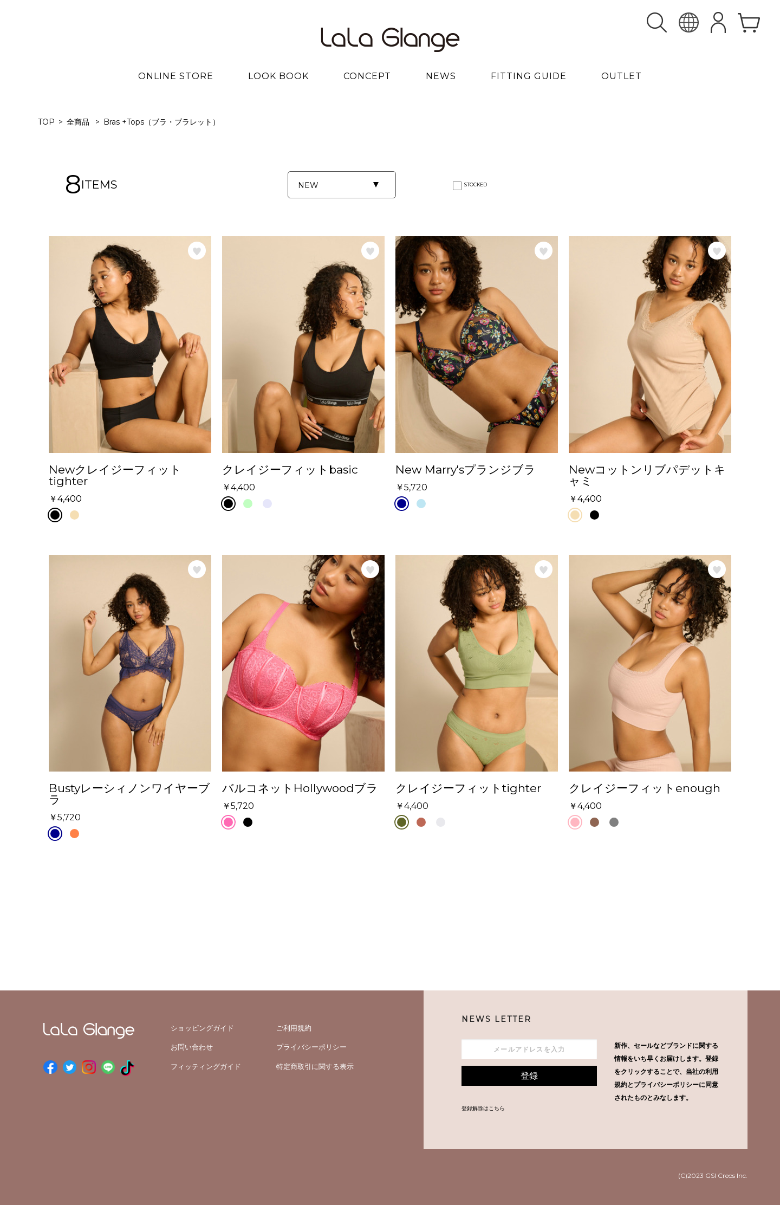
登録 (529, 1076)
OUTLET (621, 76)
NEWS (441, 76)
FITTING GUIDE (529, 76)
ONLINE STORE (175, 76)
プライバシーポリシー (311, 1046)
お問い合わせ (192, 1046)
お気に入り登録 (197, 251)
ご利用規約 (293, 1027)
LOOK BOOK (278, 76)
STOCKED (475, 184)
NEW (308, 185)
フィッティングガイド (206, 1066)
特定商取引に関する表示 (315, 1066)
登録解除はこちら (483, 1108)
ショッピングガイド (202, 1027)
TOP (46, 122)
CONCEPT (367, 76)
